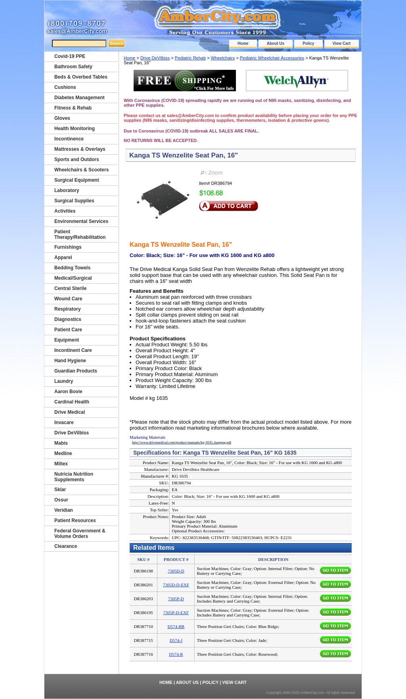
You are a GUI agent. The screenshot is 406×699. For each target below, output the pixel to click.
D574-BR (176, 626)
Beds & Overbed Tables (80, 77)
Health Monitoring (74, 128)
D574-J (176, 640)
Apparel (63, 257)
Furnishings (68, 247)
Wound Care (68, 298)
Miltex (61, 464)
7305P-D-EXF (176, 612)
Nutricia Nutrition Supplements (73, 476)
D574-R (176, 654)
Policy (308, 43)
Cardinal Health (71, 402)
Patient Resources (75, 520)
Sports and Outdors (76, 159)
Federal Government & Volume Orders (79, 533)
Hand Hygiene (70, 360)
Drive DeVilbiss (155, 58)
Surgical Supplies (74, 201)
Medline (63, 453)
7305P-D (176, 598)
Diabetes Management (79, 97)
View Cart (341, 43)
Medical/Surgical (73, 278)
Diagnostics (67, 319)
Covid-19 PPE (69, 56)
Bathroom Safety (73, 66)
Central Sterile (70, 288)
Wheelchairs (223, 58)
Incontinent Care (73, 350)
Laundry (63, 381)
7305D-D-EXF (176, 584)
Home (243, 43)
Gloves (62, 118)
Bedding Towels (72, 268)
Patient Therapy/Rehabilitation (79, 234)
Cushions (65, 87)
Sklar (60, 489)
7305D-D (176, 570)
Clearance (65, 546)
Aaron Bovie (68, 391)
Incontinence (69, 139)
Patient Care (68, 329)
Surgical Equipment (76, 180)
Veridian (63, 510)
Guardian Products (75, 371)
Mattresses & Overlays (79, 149)
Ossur (61, 500)
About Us (275, 43)
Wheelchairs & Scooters (81, 170)
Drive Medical (69, 412)
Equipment (66, 340)
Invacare (64, 422)
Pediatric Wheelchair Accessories (272, 58)
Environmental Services (81, 221)
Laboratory (66, 190)
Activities (64, 211)
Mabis (61, 443)
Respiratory (67, 309)
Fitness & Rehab (73, 108)
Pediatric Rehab (190, 58)
